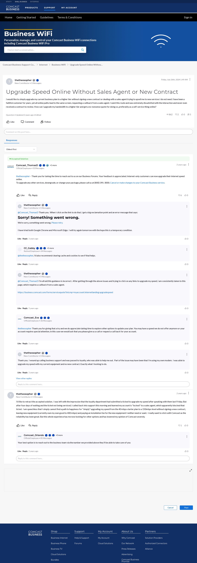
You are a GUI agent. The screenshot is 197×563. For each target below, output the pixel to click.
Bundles (55, 560)
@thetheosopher (25, 255)
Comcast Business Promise (130, 560)
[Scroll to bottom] (191, 557)
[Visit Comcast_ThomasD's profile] (10, 166)
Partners (150, 531)
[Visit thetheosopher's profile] (9, 81)
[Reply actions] (187, 206)
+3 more (59, 435)
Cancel (170, 508)
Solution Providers (153, 538)
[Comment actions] (188, 164)
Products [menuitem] (31, 7)
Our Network (127, 543)
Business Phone (58, 543)
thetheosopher (23, 176)
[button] (170, 114)
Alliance (149, 549)
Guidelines (46, 17)
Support (79, 531)
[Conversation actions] (190, 79)
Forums (78, 543)
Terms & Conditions (69, 17)
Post (186, 508)
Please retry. (57, 222)
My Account (105, 531)
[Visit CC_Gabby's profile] (20, 249)
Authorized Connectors (156, 543)
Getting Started (26, 17)
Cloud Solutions (58, 554)
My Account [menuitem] (69, 7)
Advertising (126, 554)
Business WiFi (59, 64)
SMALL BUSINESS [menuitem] (21, 1)
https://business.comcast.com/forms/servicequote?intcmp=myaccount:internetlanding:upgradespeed (65, 292)
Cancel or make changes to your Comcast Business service (137, 182)
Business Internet (59, 538)
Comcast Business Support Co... (19, 64)
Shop (54, 531)
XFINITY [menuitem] (9, 1)
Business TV (56, 549)
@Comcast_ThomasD (28, 212)
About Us (127, 531)
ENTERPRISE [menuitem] (34, 1)
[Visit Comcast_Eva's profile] (20, 319)
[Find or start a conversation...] (82, 50)
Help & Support (81, 538)
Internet (43, 64)
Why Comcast (128, 538)
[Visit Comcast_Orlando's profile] (20, 436)
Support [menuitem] (49, 7)
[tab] (11, 140)
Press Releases (128, 549)
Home (8, 17)
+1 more (53, 165)
